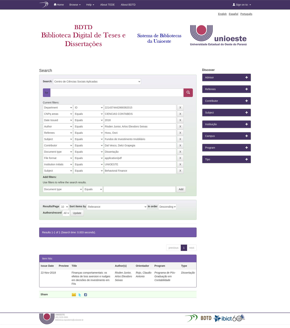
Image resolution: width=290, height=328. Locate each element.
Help (90, 4)
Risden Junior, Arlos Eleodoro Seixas (123, 276)
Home (59, 4)
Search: (47, 81)
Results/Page (51, 206)
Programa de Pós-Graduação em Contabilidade (165, 276)
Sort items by (77, 206)
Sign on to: (242, 4)
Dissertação (188, 272)
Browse (75, 4)
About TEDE (107, 4)
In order (153, 206)
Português (246, 13)
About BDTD (128, 4)
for (46, 92)
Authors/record (52, 212)
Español (233, 13)
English (222, 13)
